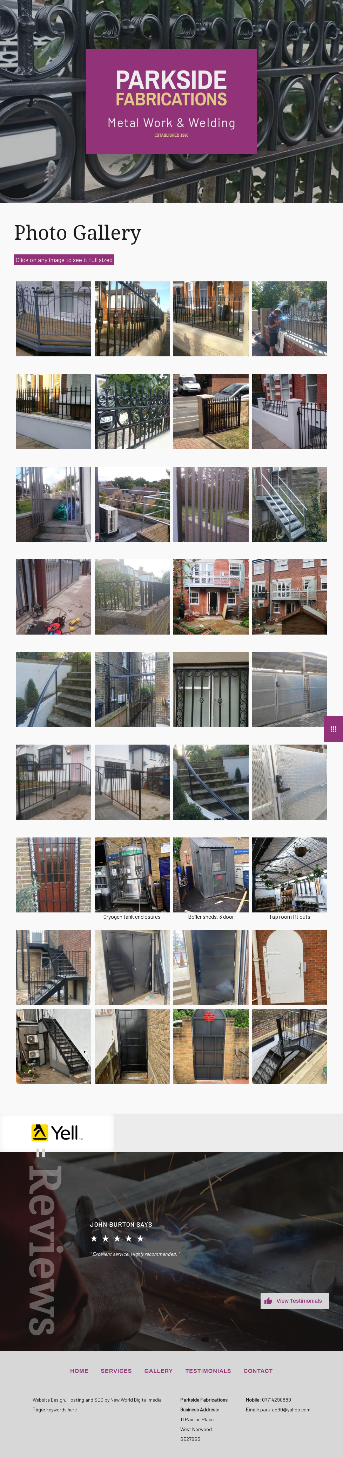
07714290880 (276, 1400)
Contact (258, 1371)
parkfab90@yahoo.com (285, 1409)
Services (116, 1371)
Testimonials (208, 1371)
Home (79, 1371)
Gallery (158, 1371)
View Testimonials (299, 1301)
